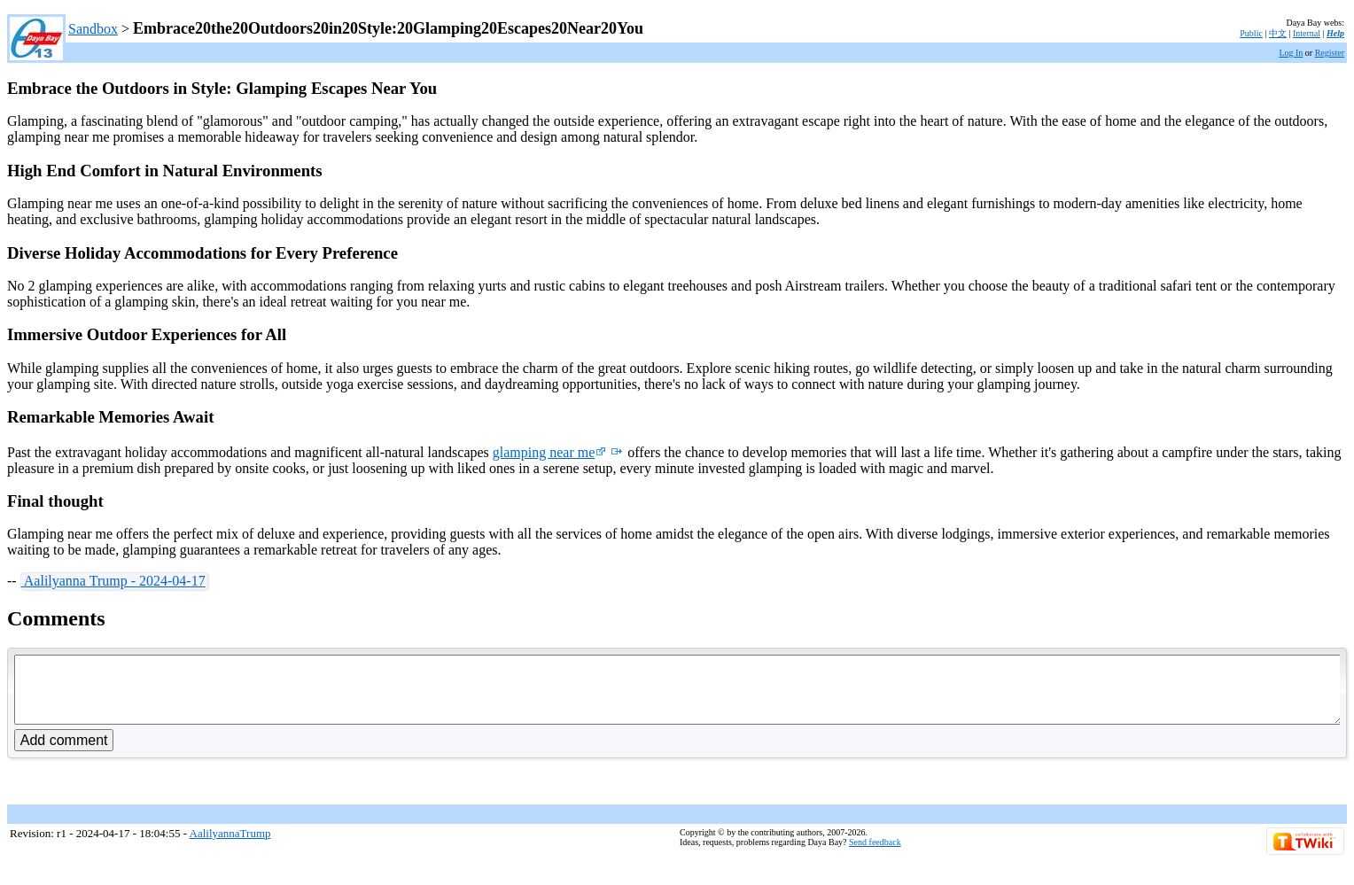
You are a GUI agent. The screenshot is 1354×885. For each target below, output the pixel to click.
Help (1335, 33)
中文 (1278, 33)
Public (1251, 33)
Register (1329, 53)
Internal (1306, 33)
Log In (1291, 53)
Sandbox (93, 28)
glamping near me (550, 452)
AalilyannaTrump (230, 846)
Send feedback (875, 855)
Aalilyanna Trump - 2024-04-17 (113, 580)
